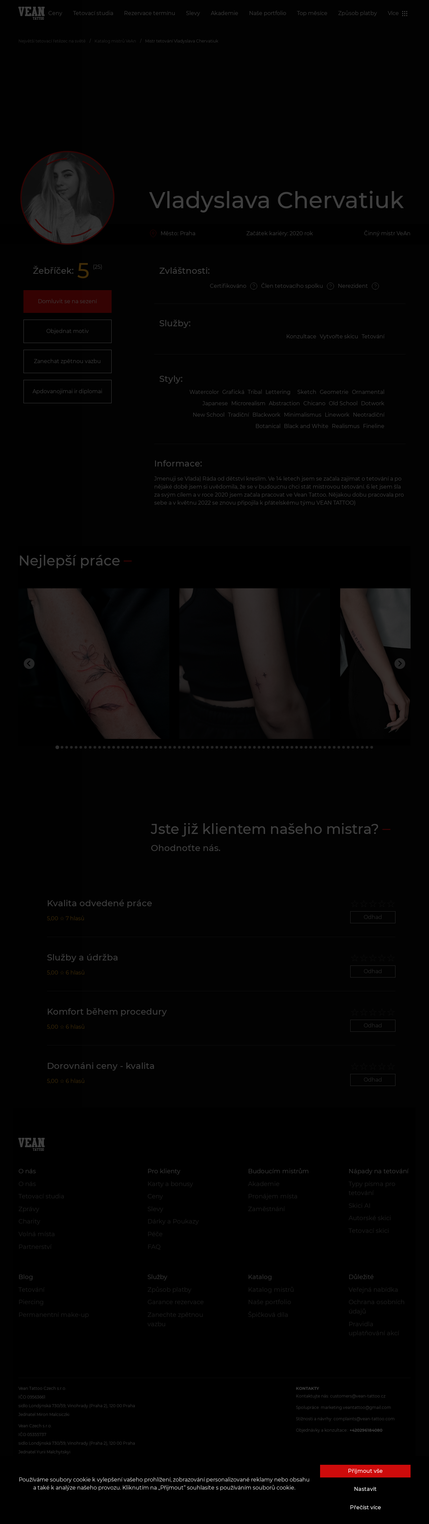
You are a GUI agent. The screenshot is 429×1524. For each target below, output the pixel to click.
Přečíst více (365, 1507)
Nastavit (365, 1489)
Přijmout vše (365, 1471)
